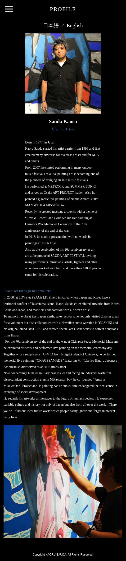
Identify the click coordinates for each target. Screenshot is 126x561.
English (75, 25)
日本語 (51, 25)
